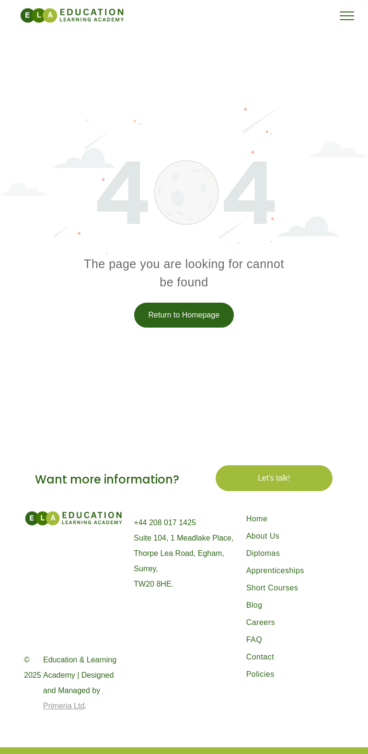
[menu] (346, 15)
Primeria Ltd (63, 706)
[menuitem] (291, 519)
